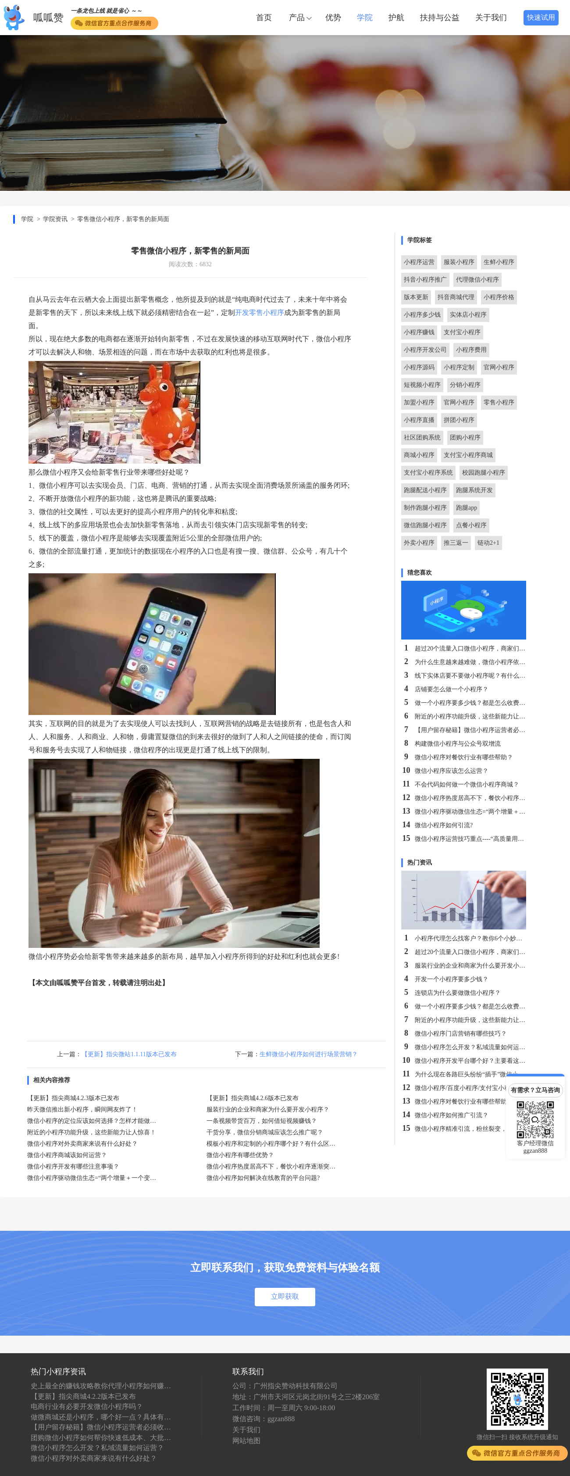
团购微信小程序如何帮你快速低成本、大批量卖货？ (101, 1437)
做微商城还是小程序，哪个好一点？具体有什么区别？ (101, 1417)
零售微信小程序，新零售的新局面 (123, 219)
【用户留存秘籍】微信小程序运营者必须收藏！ (101, 1427)
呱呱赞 (48, 17)
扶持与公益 (440, 17)
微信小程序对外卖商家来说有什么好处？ (94, 1458)
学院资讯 (55, 219)
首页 (264, 17)
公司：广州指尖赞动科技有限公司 (285, 1386)
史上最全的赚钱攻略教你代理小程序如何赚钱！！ (101, 1386)
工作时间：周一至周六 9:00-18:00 (283, 1408)
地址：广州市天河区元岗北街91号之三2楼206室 (306, 1397)
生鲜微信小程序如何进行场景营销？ (309, 1054)
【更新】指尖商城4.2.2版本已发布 (83, 1396)
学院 (365, 17)
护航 (396, 17)
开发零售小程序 (259, 312)
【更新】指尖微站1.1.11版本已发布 (129, 1054)
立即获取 (285, 1296)
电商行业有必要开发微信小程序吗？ (87, 1406)
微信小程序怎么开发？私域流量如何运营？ (97, 1447)
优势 (333, 17)
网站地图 (246, 1440)
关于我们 (491, 17)
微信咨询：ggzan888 (263, 1418)
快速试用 (541, 17)
